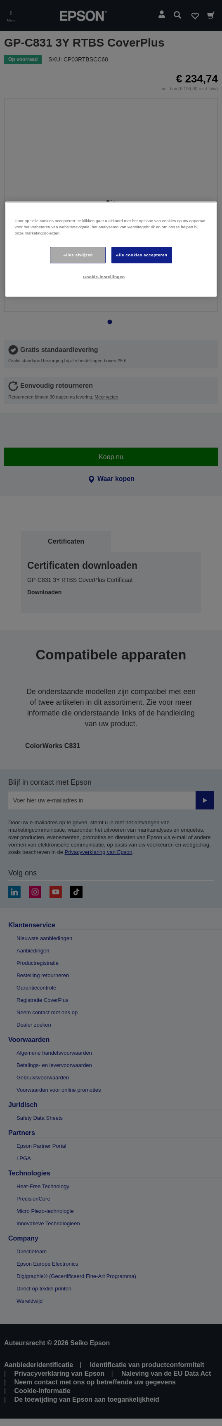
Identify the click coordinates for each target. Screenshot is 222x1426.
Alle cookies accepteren (142, 255)
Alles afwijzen (78, 255)
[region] (110, 249)
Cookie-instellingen (104, 276)
